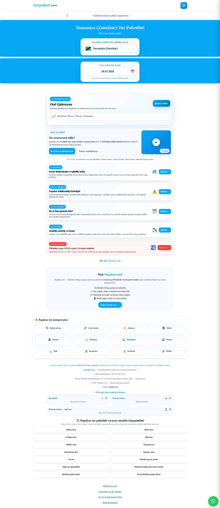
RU (114, 260)
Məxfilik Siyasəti (110, 486)
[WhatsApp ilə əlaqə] (213, 501)
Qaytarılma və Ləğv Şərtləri (110, 492)
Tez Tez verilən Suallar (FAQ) (110, 497)
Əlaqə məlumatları (110, 503)
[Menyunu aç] (183, 5)
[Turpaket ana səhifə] (45, 5)
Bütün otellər (161, 103)
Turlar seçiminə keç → (90, 151)
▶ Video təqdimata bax (62, 151)
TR (109, 260)
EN (118, 260)
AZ (105, 260)
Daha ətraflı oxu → (110, 305)
